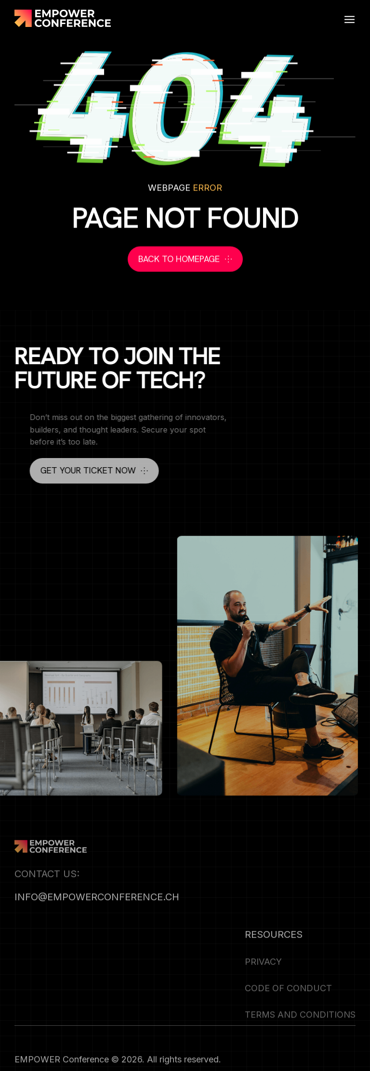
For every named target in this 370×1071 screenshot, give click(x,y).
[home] (62, 18)
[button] (350, 18)
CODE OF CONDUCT (288, 1000)
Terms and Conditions (300, 1027)
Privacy (263, 974)
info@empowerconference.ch (96, 909)
